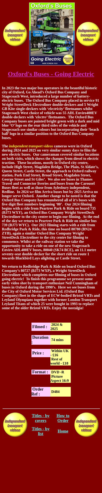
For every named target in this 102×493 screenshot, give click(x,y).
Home (63, 431)
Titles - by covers (40, 418)
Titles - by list (40, 431)
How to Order (63, 418)
